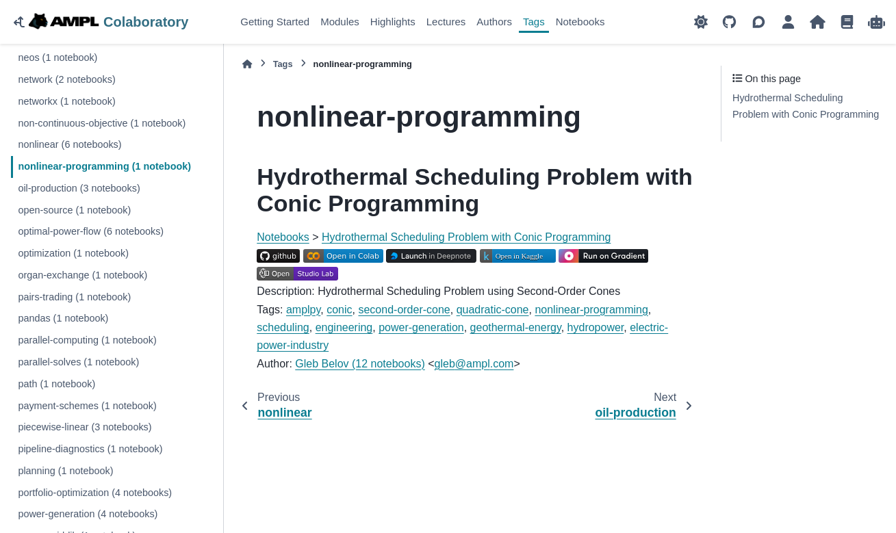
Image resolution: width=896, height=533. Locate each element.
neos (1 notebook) (57, 57)
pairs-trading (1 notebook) (74, 296)
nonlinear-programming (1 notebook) (104, 166)
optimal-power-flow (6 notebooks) (91, 231)
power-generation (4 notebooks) (87, 513)
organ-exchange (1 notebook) (82, 275)
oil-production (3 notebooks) (79, 188)
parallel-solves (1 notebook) (78, 361)
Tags (534, 21)
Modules (339, 21)
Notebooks (580, 21)
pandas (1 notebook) (63, 318)
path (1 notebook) (56, 383)
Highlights (392, 21)
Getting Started (274, 21)
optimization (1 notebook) (73, 253)
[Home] (247, 64)
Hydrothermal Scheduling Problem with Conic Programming (466, 237)
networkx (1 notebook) (66, 101)
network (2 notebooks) (66, 79)
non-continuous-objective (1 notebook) (101, 123)
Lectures (446, 21)
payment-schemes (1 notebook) (87, 405)
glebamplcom (474, 363)
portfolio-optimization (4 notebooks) (95, 492)
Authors (494, 21)
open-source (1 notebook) (74, 210)
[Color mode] (701, 22)
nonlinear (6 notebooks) (69, 144)
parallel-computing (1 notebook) (87, 340)
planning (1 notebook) (65, 470)
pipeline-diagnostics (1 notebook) (90, 448)
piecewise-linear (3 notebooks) (84, 426)
